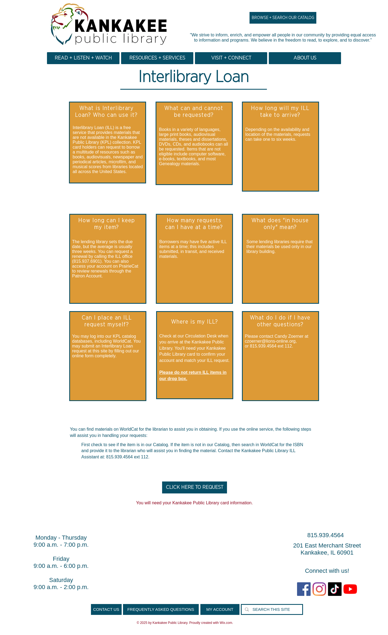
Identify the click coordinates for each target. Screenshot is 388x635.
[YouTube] (350, 589)
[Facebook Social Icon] (304, 589)
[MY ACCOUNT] (219, 609)
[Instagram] (319, 589)
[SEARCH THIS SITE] (271, 609)
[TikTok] (335, 589)
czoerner (253, 341)
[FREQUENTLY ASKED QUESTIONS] (161, 609)
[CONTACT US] (106, 609)
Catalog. (161, 444)
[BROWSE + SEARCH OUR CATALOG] (283, 18)
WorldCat (129, 429)
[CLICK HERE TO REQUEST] (194, 487)
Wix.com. (226, 623)
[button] (83, 58)
